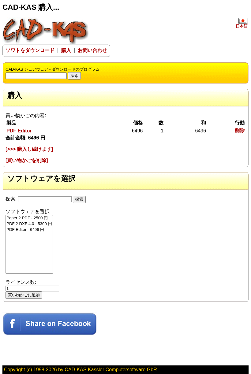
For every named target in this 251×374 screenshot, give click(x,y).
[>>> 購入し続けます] (29, 149)
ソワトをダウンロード (30, 50)
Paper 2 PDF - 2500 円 (29, 218)
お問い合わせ (92, 50)
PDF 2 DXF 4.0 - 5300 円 (29, 224)
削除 (240, 130)
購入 (66, 50)
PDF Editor (19, 130)
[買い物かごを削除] (27, 160)
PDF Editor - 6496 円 (29, 230)
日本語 (242, 24)
